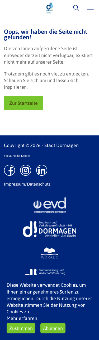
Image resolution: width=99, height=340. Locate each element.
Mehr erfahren (22, 318)
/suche (75, 8)
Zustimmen (21, 328)
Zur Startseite (23, 103)
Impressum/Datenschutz (27, 184)
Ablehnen (53, 328)
